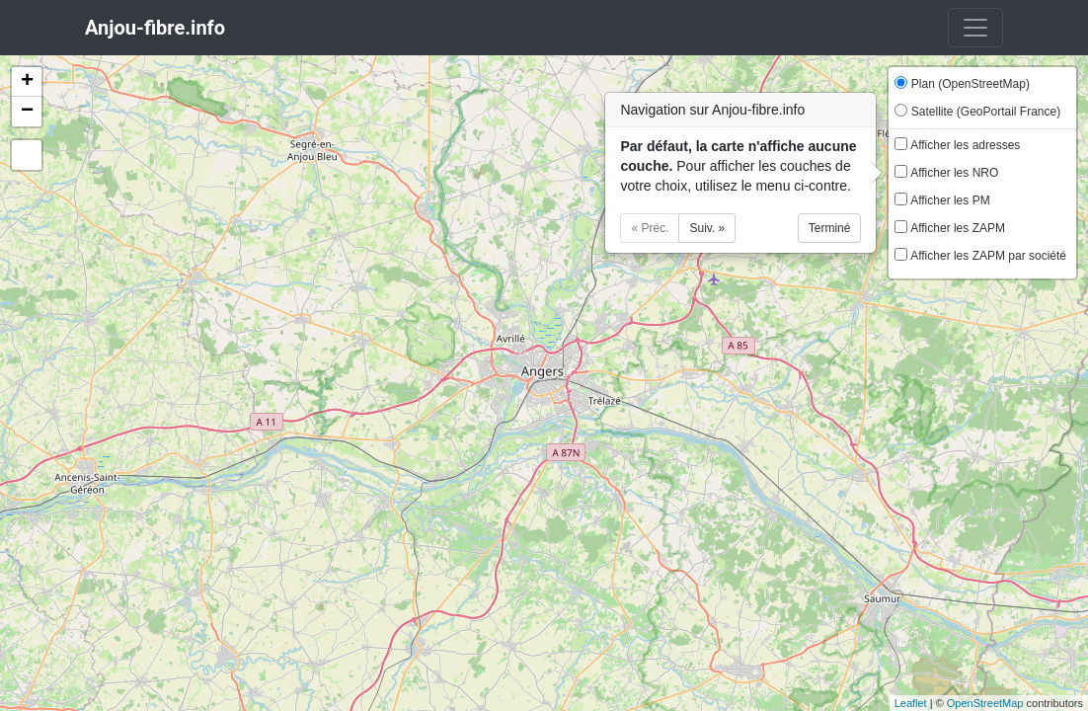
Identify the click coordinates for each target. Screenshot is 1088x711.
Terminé (830, 228)
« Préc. (649, 228)
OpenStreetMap (985, 703)
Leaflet (910, 703)
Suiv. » (707, 228)
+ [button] (27, 82)
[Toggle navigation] (975, 27)
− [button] (27, 111)
